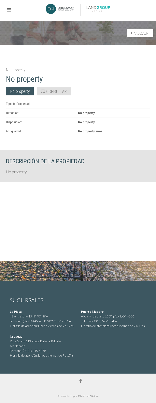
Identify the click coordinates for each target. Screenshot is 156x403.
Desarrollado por (78, 396)
